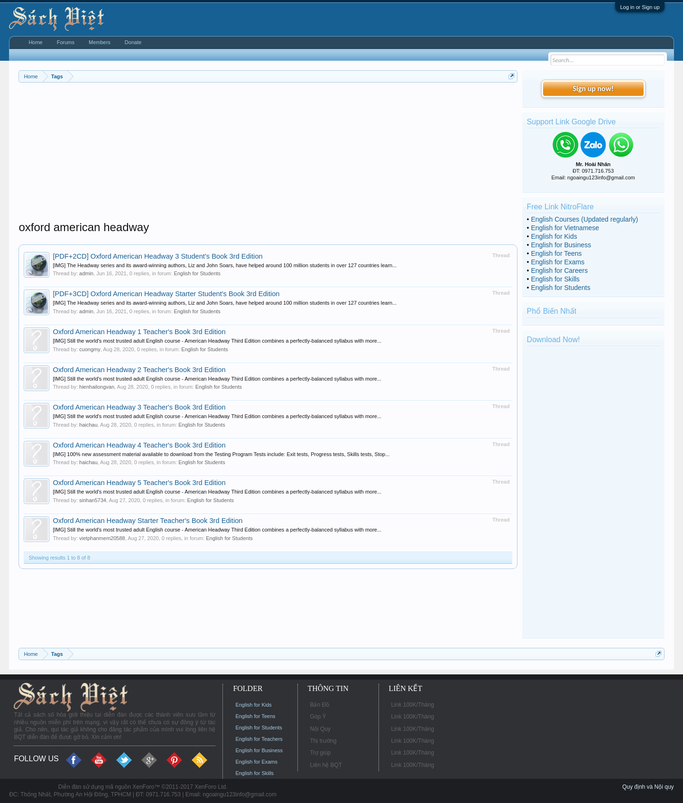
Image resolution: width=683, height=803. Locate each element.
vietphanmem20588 (102, 538)
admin (86, 273)
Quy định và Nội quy (648, 787)
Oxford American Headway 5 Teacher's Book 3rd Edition (139, 482)
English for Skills (555, 279)
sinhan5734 (92, 500)
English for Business (561, 245)
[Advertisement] (267, 153)
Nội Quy (320, 729)
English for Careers (559, 270)
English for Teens (556, 253)
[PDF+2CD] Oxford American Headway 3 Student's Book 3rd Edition (157, 256)
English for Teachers (258, 739)
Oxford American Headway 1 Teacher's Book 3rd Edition (139, 332)
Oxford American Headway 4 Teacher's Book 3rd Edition (139, 445)
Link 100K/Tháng (412, 704)
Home (35, 42)
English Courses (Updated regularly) (584, 219)
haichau (88, 425)
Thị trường (323, 741)
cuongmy (90, 349)
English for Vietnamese (565, 228)
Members (100, 42)
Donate (133, 42)
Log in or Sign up (639, 7)
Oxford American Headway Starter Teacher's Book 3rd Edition (147, 520)
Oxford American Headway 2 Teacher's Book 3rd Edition (139, 369)
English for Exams (557, 262)
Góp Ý (318, 716)
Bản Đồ (319, 704)
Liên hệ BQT (326, 765)
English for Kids (554, 236)
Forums (65, 42)
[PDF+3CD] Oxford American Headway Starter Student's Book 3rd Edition (166, 294)
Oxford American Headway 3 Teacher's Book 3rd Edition (139, 407)
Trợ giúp (320, 752)
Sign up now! (592, 88)
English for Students (197, 273)
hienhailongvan (96, 387)
